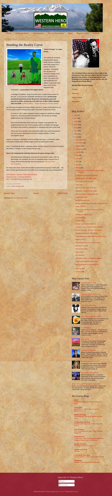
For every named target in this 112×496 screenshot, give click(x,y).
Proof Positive (79, 429)
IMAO (76, 400)
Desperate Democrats (82, 200)
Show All (106, 465)
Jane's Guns (79, 252)
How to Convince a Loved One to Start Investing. (89, 457)
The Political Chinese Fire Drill (91, 316)
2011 (76, 137)
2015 (76, 124)
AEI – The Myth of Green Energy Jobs (19, 179)
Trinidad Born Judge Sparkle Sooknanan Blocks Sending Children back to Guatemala (89, 439)
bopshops (61, 491)
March (78, 168)
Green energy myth (17, 186)
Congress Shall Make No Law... (91, 294)
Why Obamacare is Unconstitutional (87, 264)
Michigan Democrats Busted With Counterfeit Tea (91, 203)
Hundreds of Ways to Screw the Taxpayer (88, 258)
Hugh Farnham (77, 97)
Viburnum (75, 93)
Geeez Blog (78, 407)
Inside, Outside (80, 206)
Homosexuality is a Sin (88, 283)
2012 (76, 134)
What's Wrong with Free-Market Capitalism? (86, 384)
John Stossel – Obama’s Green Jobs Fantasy (21, 174)
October (78, 146)
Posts (61, 481)
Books (70, 33)
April (77, 165)
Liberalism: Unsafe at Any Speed (86, 191)
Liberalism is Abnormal (88, 350)
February (79, 268)
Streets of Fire (80, 239)
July (77, 155)
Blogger (75, 491)
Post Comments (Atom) (20, 198)
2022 (76, 115)
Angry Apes (79, 185)
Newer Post (9, 193)
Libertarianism (38, 33)
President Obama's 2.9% (89, 361)
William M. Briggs (80, 415)
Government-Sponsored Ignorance (86, 175)
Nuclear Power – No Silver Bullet (86, 178)
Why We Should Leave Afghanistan (86, 194)
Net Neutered (79, 255)
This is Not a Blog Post (88, 305)
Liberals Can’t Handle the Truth (85, 224)
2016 (76, 121)
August (78, 152)
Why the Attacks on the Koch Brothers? (88, 242)
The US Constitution (56, 33)
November (79, 143)
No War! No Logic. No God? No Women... (88, 230)
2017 (76, 118)
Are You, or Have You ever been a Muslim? (89, 227)
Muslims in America (81, 246)
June (77, 158)
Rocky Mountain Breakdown (90, 373)
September (79, 149)
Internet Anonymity (81, 249)
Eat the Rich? (79, 221)
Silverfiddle (76, 101)
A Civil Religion (86, 328)
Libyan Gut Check (81, 197)
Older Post (62, 193)
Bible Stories (85, 339)
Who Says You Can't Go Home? (85, 188)
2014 (76, 128)
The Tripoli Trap (80, 218)
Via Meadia (78, 460)
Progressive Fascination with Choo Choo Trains (90, 236)
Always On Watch (80, 444)
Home (8, 33)
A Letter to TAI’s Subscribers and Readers (87, 462)
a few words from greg (82, 455)
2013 (76, 131)
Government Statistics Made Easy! (86, 261)
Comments (63, 485)
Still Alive (77, 451)
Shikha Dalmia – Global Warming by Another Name (40, 103)
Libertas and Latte (80, 449)
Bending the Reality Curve (83, 214)
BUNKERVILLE (79, 437)
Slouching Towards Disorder (84, 181)
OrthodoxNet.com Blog (82, 422)
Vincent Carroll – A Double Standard (18, 177)
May (77, 161)
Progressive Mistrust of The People (86, 233)
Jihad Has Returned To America (84, 446)
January (78, 272)
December (79, 140)
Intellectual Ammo (22, 33)
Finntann (75, 89)
